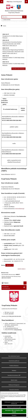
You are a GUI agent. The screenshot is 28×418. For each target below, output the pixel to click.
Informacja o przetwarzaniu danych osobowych (14, 402)
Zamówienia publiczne (14, 361)
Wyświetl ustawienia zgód (14, 407)
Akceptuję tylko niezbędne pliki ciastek (14, 411)
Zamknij (14, 415)
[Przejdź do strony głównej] (14, 9)
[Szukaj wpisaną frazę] (24, 16)
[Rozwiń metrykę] (9, 265)
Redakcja (14, 370)
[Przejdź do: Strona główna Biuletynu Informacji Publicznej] (1, 26)
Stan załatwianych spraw (14, 356)
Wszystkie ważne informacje (18, 68)
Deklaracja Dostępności (14, 385)
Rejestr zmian (14, 380)
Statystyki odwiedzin (14, 389)
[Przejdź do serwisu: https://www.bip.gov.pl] (14, 1)
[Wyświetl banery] (25, 282)
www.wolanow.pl (19, 208)
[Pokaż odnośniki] (1, 1)
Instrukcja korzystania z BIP (14, 375)
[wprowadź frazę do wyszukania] (11, 16)
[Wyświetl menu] (26, 1)
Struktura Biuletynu (14, 365)
